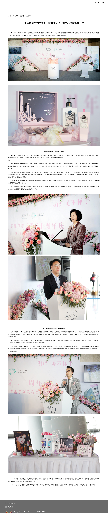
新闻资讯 (40, 9)
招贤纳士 (83, 9)
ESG (69, 9)
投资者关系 (55, 9)
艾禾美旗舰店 (9, 507)
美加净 (22, 16)
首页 (9, 16)
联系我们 (97, 9)
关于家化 (10, 9)
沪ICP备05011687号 (40, 512)
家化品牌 (25, 9)
